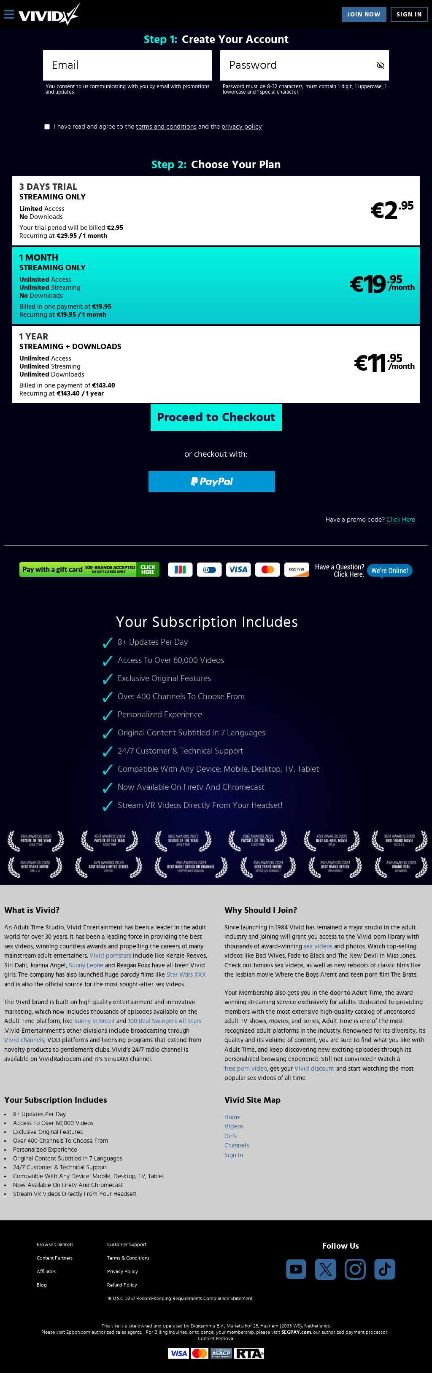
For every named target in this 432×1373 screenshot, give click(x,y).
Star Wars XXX (186, 945)
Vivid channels (24, 1011)
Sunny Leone (86, 936)
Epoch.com (78, 1303)
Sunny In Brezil (94, 992)
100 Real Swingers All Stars (164, 992)
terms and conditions (166, 126)
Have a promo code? (370, 453)
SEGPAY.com (296, 1303)
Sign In (409, 14)
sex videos (318, 917)
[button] (110, 216)
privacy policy (241, 126)
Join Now (364, 14)
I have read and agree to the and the (158, 126)
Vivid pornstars (110, 926)
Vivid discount (314, 1039)
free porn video (245, 1039)
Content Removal (216, 1309)
